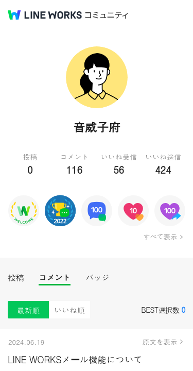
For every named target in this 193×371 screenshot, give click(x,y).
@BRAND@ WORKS (45, 15)
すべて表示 (160, 236)
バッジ (97, 277)
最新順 (28, 310)
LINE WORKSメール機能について (75, 359)
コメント (55, 277)
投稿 (16, 277)
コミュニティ (106, 15)
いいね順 (69, 310)
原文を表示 (160, 341)
